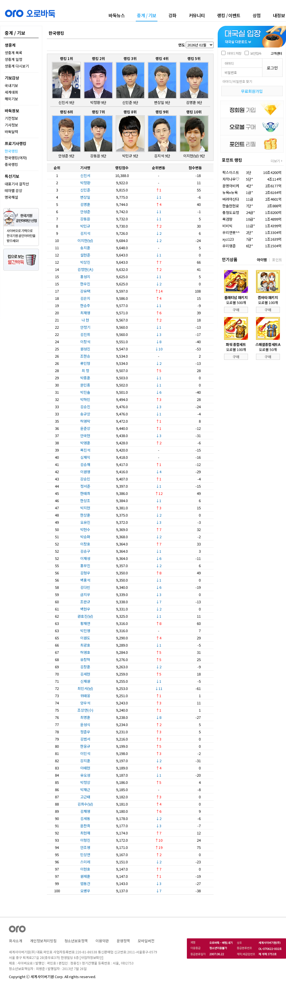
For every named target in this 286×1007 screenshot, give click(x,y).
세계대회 (11, 92)
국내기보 (11, 85)
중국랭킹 (11, 164)
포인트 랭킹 (232, 160)
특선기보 (12, 176)
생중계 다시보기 (17, 66)
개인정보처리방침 (43, 940)
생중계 (10, 45)
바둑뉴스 (117, 15)
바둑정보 (12, 110)
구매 (236, 309)
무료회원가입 (252, 91)
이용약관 (102, 940)
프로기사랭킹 (15, 143)
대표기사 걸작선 (17, 183)
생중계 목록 (13, 52)
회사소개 (15, 940)
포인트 (277, 259)
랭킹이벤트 (228, 15)
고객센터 (276, 53)
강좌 (173, 15)
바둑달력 (11, 131)
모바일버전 (146, 940)
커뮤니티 (197, 15)
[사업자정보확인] (91, 957)
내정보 (279, 15)
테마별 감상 (13, 190)
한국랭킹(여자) (16, 157)
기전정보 (11, 118)
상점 (257, 15)
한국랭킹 (11, 151)
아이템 (262, 259)
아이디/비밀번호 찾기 (237, 81)
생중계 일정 (13, 59)
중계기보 (146, 16)
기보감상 (12, 78)
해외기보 (11, 98)
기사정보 (11, 125)
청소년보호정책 (76, 940)
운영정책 (123, 940)
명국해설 (11, 197)
